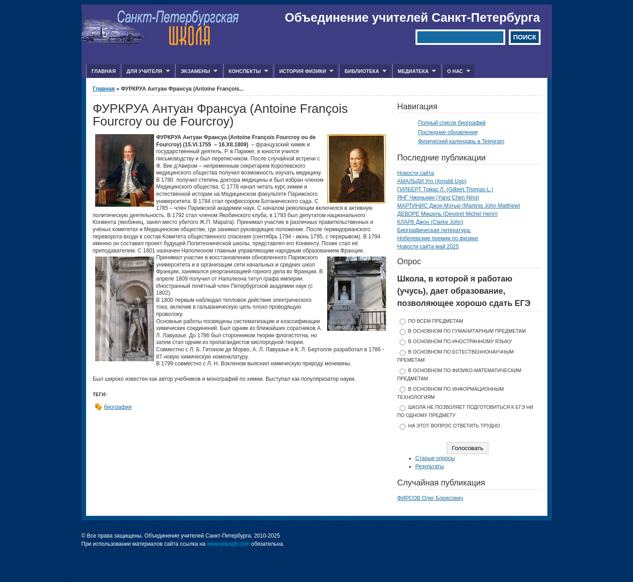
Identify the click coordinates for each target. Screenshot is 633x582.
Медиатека (414, 71)
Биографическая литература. (434, 230)
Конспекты (245, 71)
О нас (456, 71)
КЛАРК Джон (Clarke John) (430, 222)
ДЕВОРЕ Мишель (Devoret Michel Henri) (447, 214)
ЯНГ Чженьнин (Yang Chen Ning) (438, 197)
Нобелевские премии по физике (437, 238)
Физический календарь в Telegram (461, 141)
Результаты (430, 466)
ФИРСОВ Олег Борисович (430, 498)
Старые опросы (435, 458)
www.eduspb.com (228, 544)
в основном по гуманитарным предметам (467, 331)
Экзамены (196, 71)
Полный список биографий (452, 123)
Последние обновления (448, 132)
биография (118, 407)
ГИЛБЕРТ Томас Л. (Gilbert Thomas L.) (445, 189)
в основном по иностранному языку (460, 341)
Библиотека (363, 71)
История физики (303, 71)
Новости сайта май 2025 (428, 246)
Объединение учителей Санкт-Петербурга (412, 17)
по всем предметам (435, 321)
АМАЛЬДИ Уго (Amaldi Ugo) (432, 181)
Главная (104, 71)
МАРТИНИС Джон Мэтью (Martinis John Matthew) (459, 206)
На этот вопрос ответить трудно (454, 425)
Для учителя (145, 71)
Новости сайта (415, 173)
